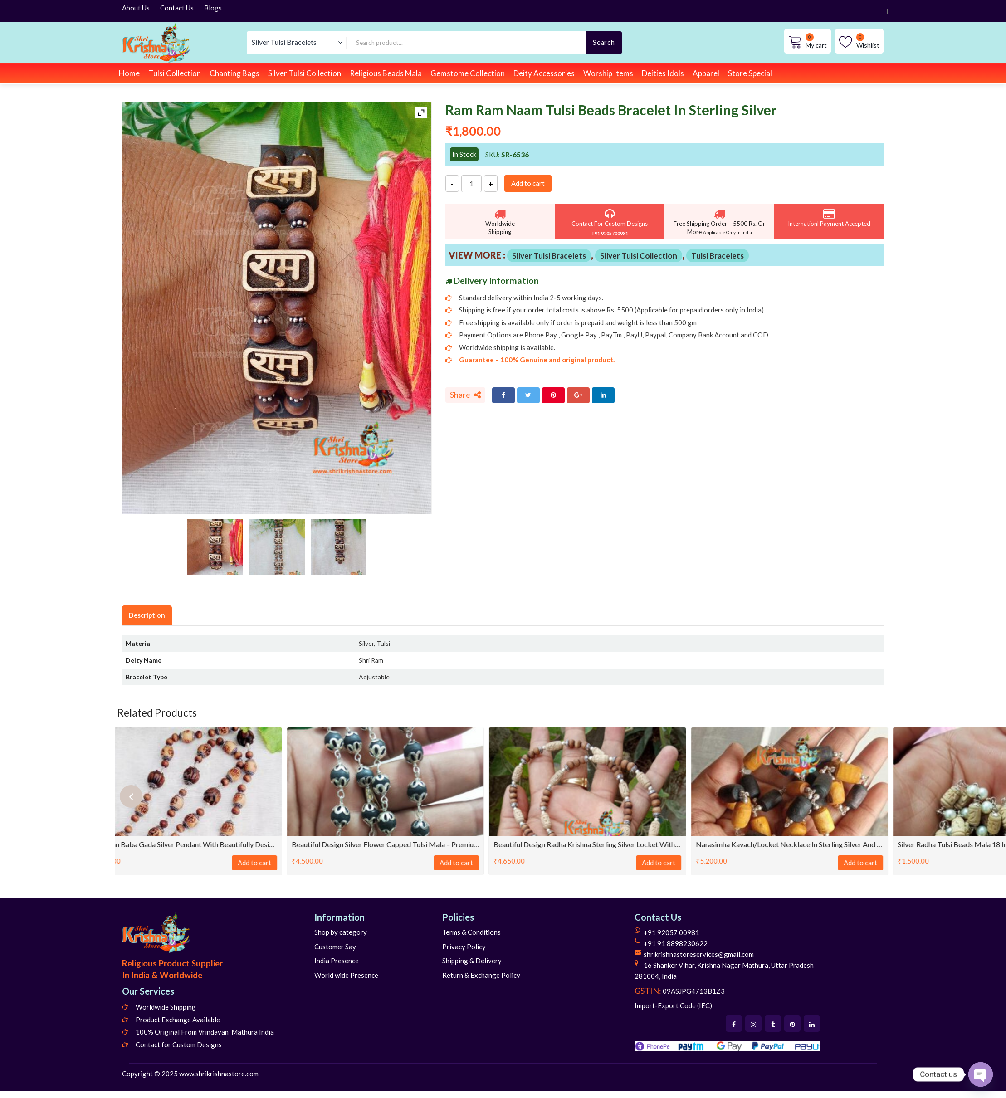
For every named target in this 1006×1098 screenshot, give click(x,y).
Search (604, 42)
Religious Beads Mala (386, 73)
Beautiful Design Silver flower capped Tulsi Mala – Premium (416, 844)
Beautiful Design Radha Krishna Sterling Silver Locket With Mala (618, 844)
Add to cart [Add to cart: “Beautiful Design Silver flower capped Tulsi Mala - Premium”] (487, 863)
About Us (136, 8)
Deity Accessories (544, 73)
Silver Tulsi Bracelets (549, 255)
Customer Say (335, 946)
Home (129, 73)
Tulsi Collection (174, 73)
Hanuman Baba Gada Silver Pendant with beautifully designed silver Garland (214, 844)
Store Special (750, 73)
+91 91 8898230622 (676, 943)
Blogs (213, 8)
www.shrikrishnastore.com (219, 1073)
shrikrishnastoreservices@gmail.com (699, 954)
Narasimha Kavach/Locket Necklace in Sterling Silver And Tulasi (820, 844)
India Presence (336, 960)
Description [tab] (147, 615)
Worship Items (608, 73)
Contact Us (177, 8)
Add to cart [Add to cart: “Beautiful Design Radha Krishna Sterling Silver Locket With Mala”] (689, 863)
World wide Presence (346, 975)
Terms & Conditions (471, 932)
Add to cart (528, 183)
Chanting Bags (234, 73)
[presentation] (131, 796)
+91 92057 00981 (671, 932)
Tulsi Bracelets (717, 255)
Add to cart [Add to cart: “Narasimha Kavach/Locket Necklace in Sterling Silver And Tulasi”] (891, 863)
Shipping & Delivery (472, 960)
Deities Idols (663, 73)
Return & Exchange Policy (481, 975)
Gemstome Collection (467, 73)
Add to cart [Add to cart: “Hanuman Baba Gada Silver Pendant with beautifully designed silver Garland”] (285, 863)
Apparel (706, 73)
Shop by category (340, 932)
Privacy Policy (464, 946)
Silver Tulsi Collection (304, 73)
